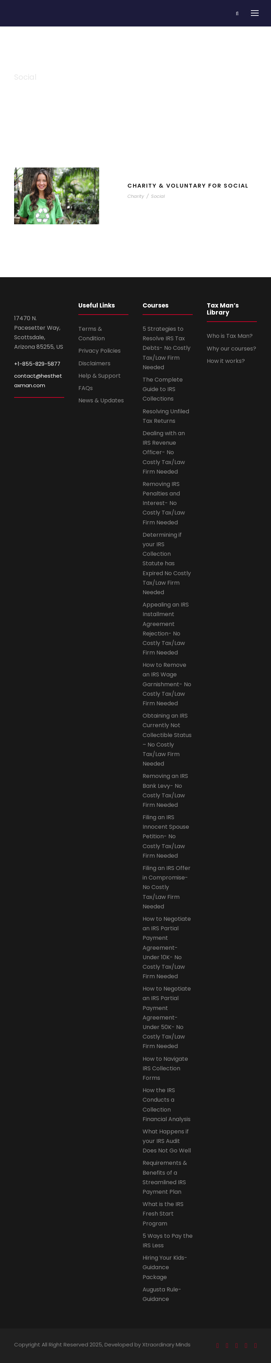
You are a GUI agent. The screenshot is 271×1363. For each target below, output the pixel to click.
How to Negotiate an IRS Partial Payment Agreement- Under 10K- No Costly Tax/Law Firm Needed (167, 947)
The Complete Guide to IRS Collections (163, 389)
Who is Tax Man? (230, 336)
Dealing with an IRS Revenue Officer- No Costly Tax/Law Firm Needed (164, 452)
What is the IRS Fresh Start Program (163, 1213)
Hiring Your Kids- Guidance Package (165, 1267)
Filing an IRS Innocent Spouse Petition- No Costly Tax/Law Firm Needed (166, 836)
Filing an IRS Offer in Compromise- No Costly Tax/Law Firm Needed (167, 887)
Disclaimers (94, 363)
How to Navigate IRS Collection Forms (165, 1068)
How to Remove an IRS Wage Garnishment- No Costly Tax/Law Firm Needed (167, 684)
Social (158, 196)
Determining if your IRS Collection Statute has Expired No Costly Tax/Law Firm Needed (167, 563)
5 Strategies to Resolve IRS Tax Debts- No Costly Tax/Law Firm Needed (167, 348)
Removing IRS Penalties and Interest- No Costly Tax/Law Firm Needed (164, 503)
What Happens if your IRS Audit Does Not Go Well (167, 1141)
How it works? (226, 361)
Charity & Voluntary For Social (188, 186)
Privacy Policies (99, 351)
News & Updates (101, 400)
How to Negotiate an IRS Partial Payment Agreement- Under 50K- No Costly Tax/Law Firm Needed (167, 1017)
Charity (135, 196)
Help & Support (99, 376)
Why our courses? (231, 349)
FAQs (85, 388)
